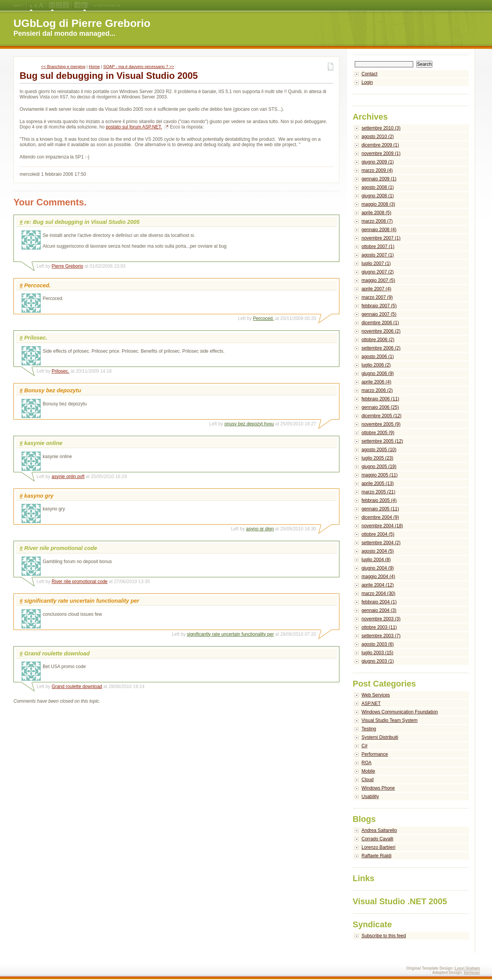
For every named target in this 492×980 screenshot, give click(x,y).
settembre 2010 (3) (381, 128)
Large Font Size (36, 5)
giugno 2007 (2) (378, 272)
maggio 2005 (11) (380, 475)
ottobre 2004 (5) (378, 534)
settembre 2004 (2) (381, 542)
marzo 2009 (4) (377, 170)
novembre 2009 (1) (381, 153)
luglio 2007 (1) (376, 263)
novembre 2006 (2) (381, 331)
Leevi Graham (467, 968)
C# (364, 745)
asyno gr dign (260, 529)
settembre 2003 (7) (381, 635)
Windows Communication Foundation (400, 712)
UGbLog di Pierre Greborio (81, 23)
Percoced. (263, 318)
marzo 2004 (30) (379, 593)
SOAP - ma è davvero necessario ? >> (139, 66)
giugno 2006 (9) (378, 373)
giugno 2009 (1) (378, 162)
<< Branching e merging (63, 66)
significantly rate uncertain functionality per (230, 634)
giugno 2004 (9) (378, 568)
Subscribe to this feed (384, 935)
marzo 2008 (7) (377, 221)
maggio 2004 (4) (378, 576)
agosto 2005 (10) (379, 449)
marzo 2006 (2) (377, 390)
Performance (375, 754)
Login (367, 82)
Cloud (368, 779)
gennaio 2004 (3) (379, 610)
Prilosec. (60, 371)
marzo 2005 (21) (379, 492)
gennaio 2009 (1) (379, 179)
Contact (369, 74)
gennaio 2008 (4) (379, 229)
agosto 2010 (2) (378, 136)
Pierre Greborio (67, 266)
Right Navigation (84, 5)
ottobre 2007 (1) (378, 246)
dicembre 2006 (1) (380, 322)
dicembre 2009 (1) (380, 145)
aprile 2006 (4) (376, 382)
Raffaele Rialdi (377, 855)
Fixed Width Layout (66, 5)
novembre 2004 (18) (382, 525)
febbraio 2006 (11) (380, 399)
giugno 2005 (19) (379, 466)
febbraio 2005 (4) (379, 500)
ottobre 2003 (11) (379, 627)
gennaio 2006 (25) (380, 407)
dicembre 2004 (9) (380, 517)
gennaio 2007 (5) (379, 314)
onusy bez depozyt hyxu (249, 424)
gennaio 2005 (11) (380, 509)
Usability (370, 796)
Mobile (368, 771)
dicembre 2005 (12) (382, 415)
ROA (367, 762)
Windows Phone (378, 788)
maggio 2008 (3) (378, 204)
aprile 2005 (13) (378, 483)
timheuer (472, 972)
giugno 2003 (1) (378, 661)
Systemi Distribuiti (380, 737)
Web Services (376, 695)
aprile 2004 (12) (378, 585)
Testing (369, 729)
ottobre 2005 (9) (378, 432)
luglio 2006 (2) (376, 365)
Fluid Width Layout (59, 5)
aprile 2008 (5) (376, 212)
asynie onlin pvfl (68, 476)
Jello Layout (52, 5)
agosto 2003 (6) (378, 644)
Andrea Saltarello (379, 830)
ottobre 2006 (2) (378, 339)
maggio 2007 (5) (378, 280)
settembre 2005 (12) (382, 441)
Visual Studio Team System (390, 720)
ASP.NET (371, 703)
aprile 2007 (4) (376, 289)
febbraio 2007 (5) (379, 305)
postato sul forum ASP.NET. (134, 127)
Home (94, 66)
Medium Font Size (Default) (31, 5)
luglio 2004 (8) (376, 559)
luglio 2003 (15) (378, 652)
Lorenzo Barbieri (379, 847)
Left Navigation (77, 5)
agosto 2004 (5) (378, 551)
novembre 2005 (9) (381, 424)
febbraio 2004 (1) (379, 602)
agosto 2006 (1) (378, 356)
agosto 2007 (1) (378, 255)
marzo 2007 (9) (377, 297)
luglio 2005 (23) (378, 458)
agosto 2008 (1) (378, 187)
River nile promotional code (79, 581)
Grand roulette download (77, 686)
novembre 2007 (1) (381, 238)
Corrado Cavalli (378, 839)
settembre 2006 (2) (381, 348)
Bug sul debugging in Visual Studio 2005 (109, 75)
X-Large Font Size (41, 5)
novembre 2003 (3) (381, 619)
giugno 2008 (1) (378, 195)
